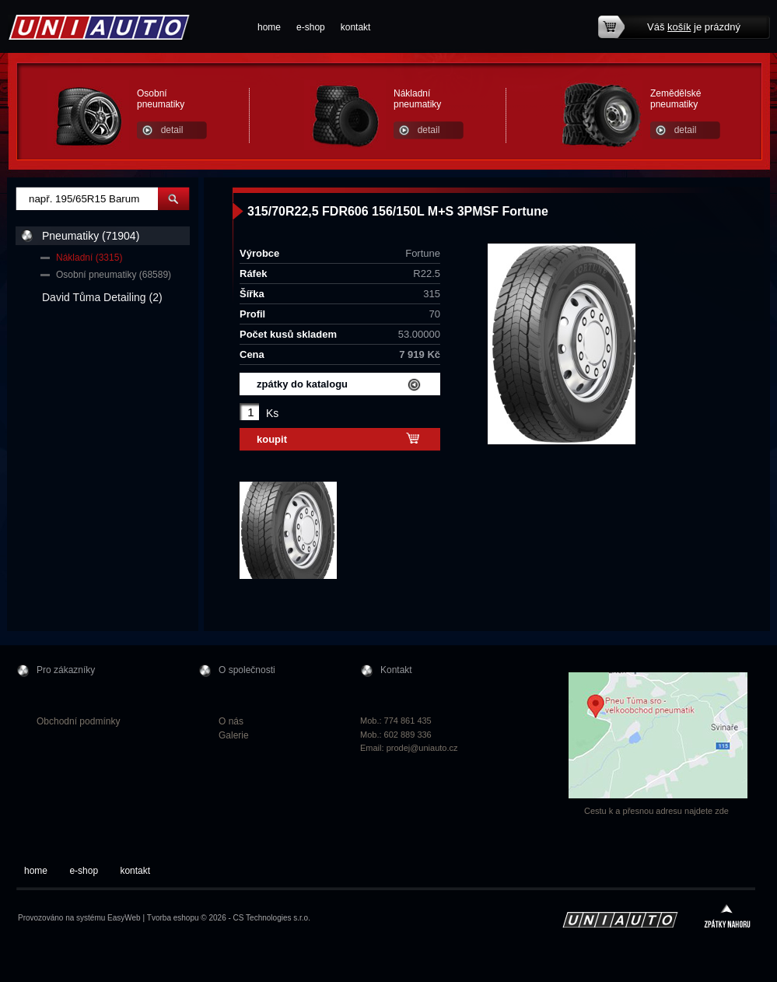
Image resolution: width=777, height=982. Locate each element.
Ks (272, 413)
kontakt (356, 27)
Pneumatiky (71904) (90, 236)
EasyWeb (124, 918)
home (269, 27)
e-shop (310, 27)
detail (172, 130)
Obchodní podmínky (78, 721)
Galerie (234, 735)
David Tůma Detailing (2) (102, 297)
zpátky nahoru (727, 917)
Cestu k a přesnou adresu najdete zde (656, 810)
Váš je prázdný (693, 27)
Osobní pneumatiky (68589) (113, 274)
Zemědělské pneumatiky (675, 99)
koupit (272, 439)
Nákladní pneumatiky (417, 99)
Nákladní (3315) (89, 257)
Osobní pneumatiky (160, 99)
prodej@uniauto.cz (422, 747)
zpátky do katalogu (302, 384)
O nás (231, 721)
